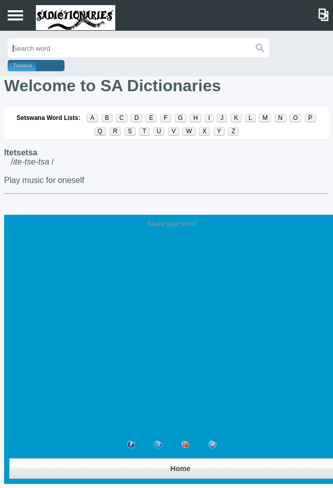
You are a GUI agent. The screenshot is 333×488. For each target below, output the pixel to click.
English (50, 66)
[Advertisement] (171, 304)
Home (181, 468)
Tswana (22, 66)
